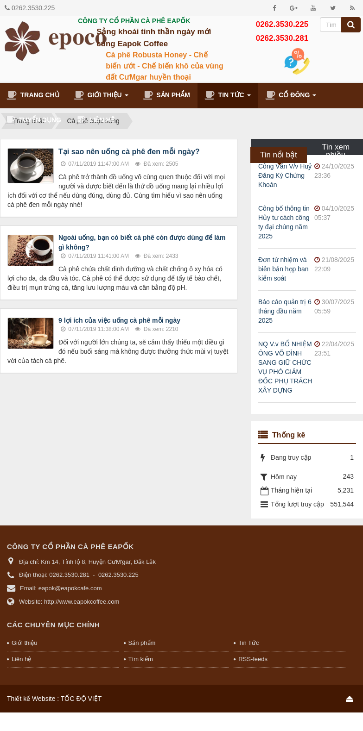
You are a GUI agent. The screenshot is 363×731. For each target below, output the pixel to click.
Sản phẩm (142, 642)
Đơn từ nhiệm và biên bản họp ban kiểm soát (283, 269)
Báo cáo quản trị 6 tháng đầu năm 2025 (285, 311)
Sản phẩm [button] (166, 95)
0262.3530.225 (33, 8)
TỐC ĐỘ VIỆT (81, 698)
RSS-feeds (252, 659)
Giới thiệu (24, 642)
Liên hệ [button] (95, 120)
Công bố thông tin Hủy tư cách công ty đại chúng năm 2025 (284, 222)
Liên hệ (21, 659)
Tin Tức (248, 642)
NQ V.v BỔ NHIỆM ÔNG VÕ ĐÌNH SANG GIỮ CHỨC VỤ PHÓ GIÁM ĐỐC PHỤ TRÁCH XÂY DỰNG (285, 367)
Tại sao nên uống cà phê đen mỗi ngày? (129, 152)
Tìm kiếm (140, 659)
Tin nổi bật (278, 154)
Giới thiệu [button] (101, 97)
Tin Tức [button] (227, 97)
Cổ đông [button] (291, 97)
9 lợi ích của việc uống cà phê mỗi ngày (119, 320)
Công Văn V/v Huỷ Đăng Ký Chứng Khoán (285, 175)
